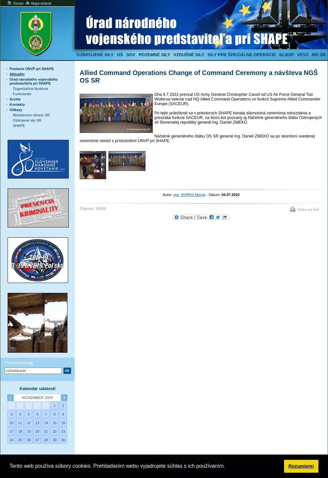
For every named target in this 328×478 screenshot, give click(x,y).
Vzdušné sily (189, 54)
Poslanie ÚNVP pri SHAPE (32, 69)
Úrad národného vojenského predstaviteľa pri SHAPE (34, 81)
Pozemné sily (154, 54)
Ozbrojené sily (95, 54)
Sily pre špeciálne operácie (242, 54)
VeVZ (302, 54)
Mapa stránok (38, 3)
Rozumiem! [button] (301, 466)
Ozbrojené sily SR (27, 120)
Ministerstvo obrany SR (31, 115)
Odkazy (16, 110)
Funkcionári (22, 94)
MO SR (319, 54)
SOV (130, 54)
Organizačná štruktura (30, 89)
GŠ (120, 54)
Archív (15, 99)
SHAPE (19, 126)
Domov (15, 3)
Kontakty (17, 104)
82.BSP (286, 54)
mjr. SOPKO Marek (189, 195)
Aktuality (17, 74)
